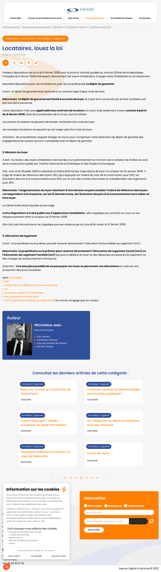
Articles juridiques (95, 18)
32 (86, 478)
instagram (154, 292)
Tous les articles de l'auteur (52, 343)
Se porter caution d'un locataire (24, 293)
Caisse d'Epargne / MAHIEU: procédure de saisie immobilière (43, 423)
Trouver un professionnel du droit (44, 18)
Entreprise (115, 505)
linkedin (154, 279)
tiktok (154, 305)
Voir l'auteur (43, 336)
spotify (154, 298)
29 (70, 478)
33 (92, 478)
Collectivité (136, 505)
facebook (154, 267)
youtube (154, 286)
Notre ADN (15, 18)
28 (65, 478)
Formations (145, 18)
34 (97, 478)
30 (76, 478)
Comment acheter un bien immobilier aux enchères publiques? (113, 392)
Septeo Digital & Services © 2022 (138, 569)
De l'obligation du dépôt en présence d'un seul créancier (113, 423)
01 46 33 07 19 (16, 564)
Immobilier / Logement (76, 27)
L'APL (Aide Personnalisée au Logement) (29, 300)
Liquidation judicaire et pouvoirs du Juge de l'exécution (45, 454)
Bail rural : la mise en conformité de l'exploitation (46, 392)
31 (81, 478)
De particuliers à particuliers (21, 297)
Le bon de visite (98, 453)
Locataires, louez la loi (100, 27)
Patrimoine (58, 27)
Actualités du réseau (121, 18)
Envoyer (94, 530)
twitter (154, 273)
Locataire (16, 278)
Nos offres (73, 18)
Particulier (95, 505)
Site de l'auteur (45, 346)
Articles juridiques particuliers (36, 27)
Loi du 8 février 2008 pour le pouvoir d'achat (31, 285)
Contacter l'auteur (47, 340)
